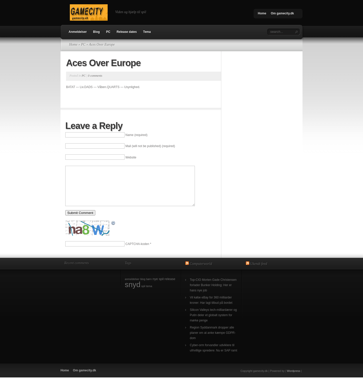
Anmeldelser (78, 32)
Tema (146, 32)
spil (143, 293)
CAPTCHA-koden (137, 251)
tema (149, 293)
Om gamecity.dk (282, 13)
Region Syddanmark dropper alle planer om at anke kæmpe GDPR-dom (212, 340)
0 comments (95, 75)
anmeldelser (132, 286)
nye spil (158, 286)
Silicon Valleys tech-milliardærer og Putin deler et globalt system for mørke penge (213, 323)
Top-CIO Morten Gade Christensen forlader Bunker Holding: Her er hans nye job (213, 293)
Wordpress (293, 378)
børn (149, 286)
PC (108, 32)
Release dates (126, 32)
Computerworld (201, 271)
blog (142, 286)
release (170, 286)
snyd (132, 292)
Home (262, 13)
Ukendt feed (258, 271)
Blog (96, 32)
